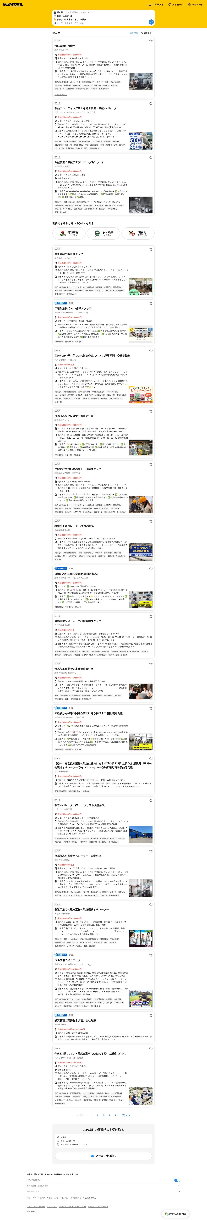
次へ (124, 1115)
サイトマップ (52, 1207)
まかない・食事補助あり (71, 1198)
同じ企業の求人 (60, 95)
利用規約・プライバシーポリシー (72, 1207)
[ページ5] (115, 1115)
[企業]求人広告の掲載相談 (98, 1207)
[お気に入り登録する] (150, 40)
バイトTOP (31, 1198)
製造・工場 (53, 1198)
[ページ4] (109, 1115)
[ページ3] (103, 1115)
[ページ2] (97, 1115)
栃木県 (42, 1198)
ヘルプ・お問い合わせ (36, 1207)
